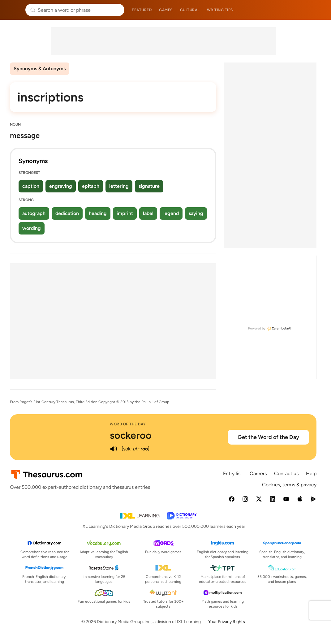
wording (31, 228)
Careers (258, 473)
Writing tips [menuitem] (220, 10)
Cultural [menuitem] (190, 10)
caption (30, 186)
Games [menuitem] (166, 10)
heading (98, 213)
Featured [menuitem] (142, 10)
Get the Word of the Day (268, 437)
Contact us (286, 473)
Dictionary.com (317, 10)
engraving (60, 186)
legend (171, 213)
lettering (119, 186)
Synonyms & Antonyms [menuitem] (40, 68)
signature (149, 186)
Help (311, 473)
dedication (67, 213)
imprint (125, 213)
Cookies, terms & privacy (289, 485)
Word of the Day (128, 424)
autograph (33, 213)
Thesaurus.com (14, 10)
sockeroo (131, 435)
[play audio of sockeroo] (113, 449)
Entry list (232, 473)
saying (196, 213)
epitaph (90, 186)
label (148, 213)
